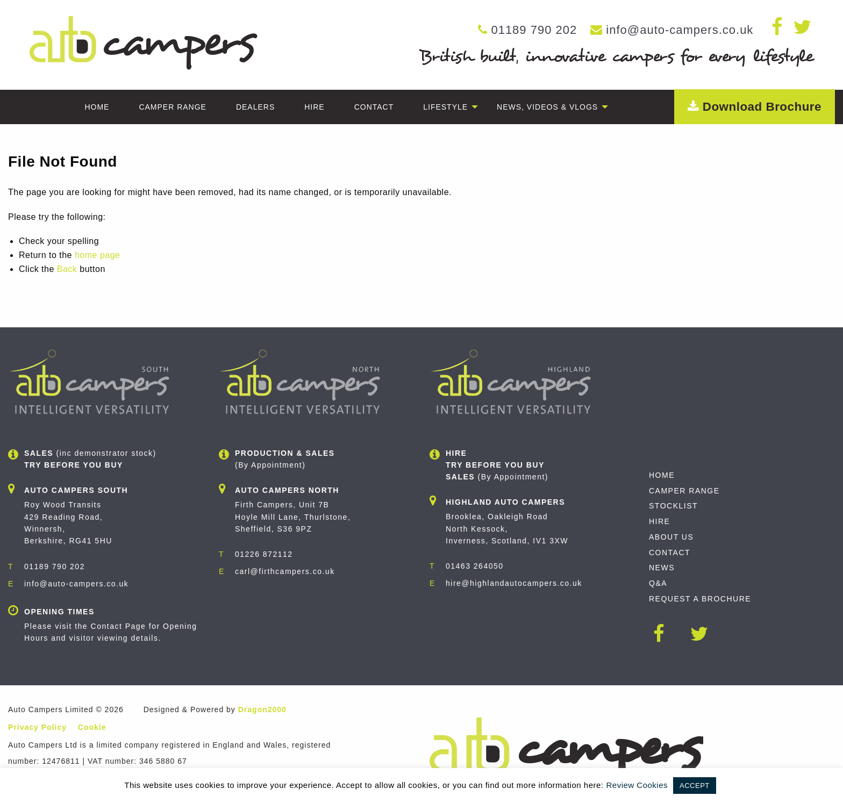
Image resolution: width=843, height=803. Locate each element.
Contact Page (118, 626)
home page (97, 255)
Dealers (255, 107)
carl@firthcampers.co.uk (285, 571)
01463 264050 (475, 566)
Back (67, 269)
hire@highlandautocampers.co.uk (514, 583)
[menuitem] (97, 107)
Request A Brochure (700, 598)
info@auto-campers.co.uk (679, 30)
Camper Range (172, 107)
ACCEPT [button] (695, 786)
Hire (314, 107)
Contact (374, 107)
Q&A (658, 583)
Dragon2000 (262, 709)
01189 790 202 (534, 30)
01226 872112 (264, 554)
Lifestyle (445, 107)
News (662, 567)
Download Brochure (754, 106)
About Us (671, 537)
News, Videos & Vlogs (547, 107)
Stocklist (673, 505)
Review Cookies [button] (637, 785)
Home (96, 107)
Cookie (92, 727)
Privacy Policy (37, 727)
